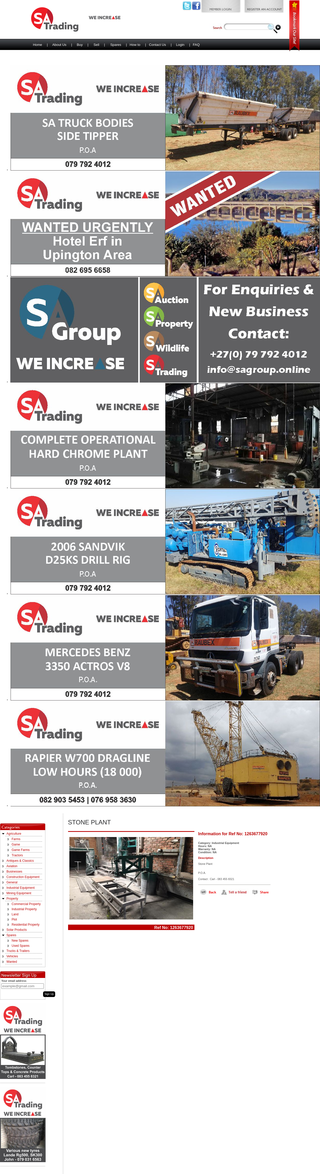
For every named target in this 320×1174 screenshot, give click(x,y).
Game (16, 844)
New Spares (20, 940)
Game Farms (21, 850)
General (12, 882)
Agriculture (13, 833)
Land (15, 914)
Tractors (17, 855)
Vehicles (12, 956)
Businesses (14, 871)
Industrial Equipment (20, 888)
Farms (16, 839)
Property (12, 898)
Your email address (14, 980)
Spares (11, 935)
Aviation (11, 866)
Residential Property (25, 924)
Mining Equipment (18, 893)
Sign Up (49, 994)
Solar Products (16, 930)
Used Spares (20, 946)
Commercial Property (26, 904)
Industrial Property (24, 909)
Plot (14, 919)
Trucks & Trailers (18, 951)
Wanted (11, 962)
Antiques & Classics (20, 861)
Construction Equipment (22, 877)
